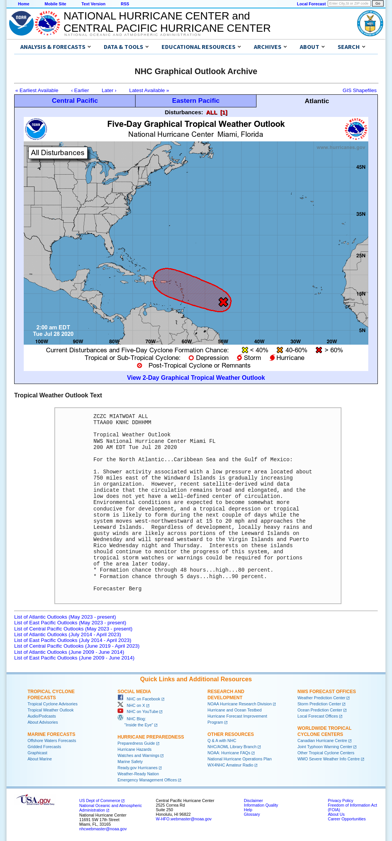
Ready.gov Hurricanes (138, 767)
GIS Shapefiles (360, 90)
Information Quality (261, 805)
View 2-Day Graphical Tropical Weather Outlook (196, 377)
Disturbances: (184, 112)
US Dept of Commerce (99, 800)
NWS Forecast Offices (326, 691)
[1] (223, 112)
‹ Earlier (80, 90)
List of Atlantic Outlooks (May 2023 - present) (65, 617)
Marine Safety (130, 761)
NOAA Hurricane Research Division (239, 704)
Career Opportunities (347, 819)
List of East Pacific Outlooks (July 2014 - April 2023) (72, 640)
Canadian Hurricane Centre (322, 740)
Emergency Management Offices (147, 780)
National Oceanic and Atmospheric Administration (132, 35)
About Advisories (43, 722)
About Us (336, 814)
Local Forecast (311, 4)
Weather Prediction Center (321, 697)
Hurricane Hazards (135, 749)
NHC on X (131, 705)
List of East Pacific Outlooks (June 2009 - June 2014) (74, 658)
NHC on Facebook (139, 699)
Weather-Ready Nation (138, 773)
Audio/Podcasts (42, 716)
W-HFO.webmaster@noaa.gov (184, 819)
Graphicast (37, 752)
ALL (211, 112)
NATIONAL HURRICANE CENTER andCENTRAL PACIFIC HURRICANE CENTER (167, 22)
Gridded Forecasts (44, 746)
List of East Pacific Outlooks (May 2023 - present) (70, 622)
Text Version (94, 4)
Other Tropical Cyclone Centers (325, 752)
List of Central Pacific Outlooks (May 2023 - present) (73, 629)
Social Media (134, 691)
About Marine (40, 759)
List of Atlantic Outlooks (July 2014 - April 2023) (67, 634)
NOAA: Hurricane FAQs (228, 752)
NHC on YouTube (138, 711)
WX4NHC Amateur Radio (230, 765)
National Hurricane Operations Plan (239, 759)
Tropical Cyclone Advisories (53, 704)
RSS (125, 4)
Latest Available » (149, 90)
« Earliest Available (36, 90)
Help (248, 809)
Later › (109, 90)
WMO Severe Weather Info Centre (328, 759)
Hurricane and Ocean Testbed (234, 710)
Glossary (252, 814)
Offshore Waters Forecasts (52, 740)
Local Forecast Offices (317, 716)
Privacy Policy (340, 800)
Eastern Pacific (195, 100)
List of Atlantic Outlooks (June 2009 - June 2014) (69, 652)
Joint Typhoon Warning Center (324, 746)
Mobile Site (55, 4)
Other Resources (230, 734)
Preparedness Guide (136, 743)
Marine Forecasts (51, 734)
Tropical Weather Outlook (51, 710)
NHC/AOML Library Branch (231, 746)
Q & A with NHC (221, 740)
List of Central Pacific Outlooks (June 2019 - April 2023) (76, 646)
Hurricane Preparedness (151, 737)
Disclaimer (253, 800)
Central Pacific (75, 100)
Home (23, 4)
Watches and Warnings (138, 755)
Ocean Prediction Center (319, 710)
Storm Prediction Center (319, 704)
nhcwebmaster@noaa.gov (103, 828)
